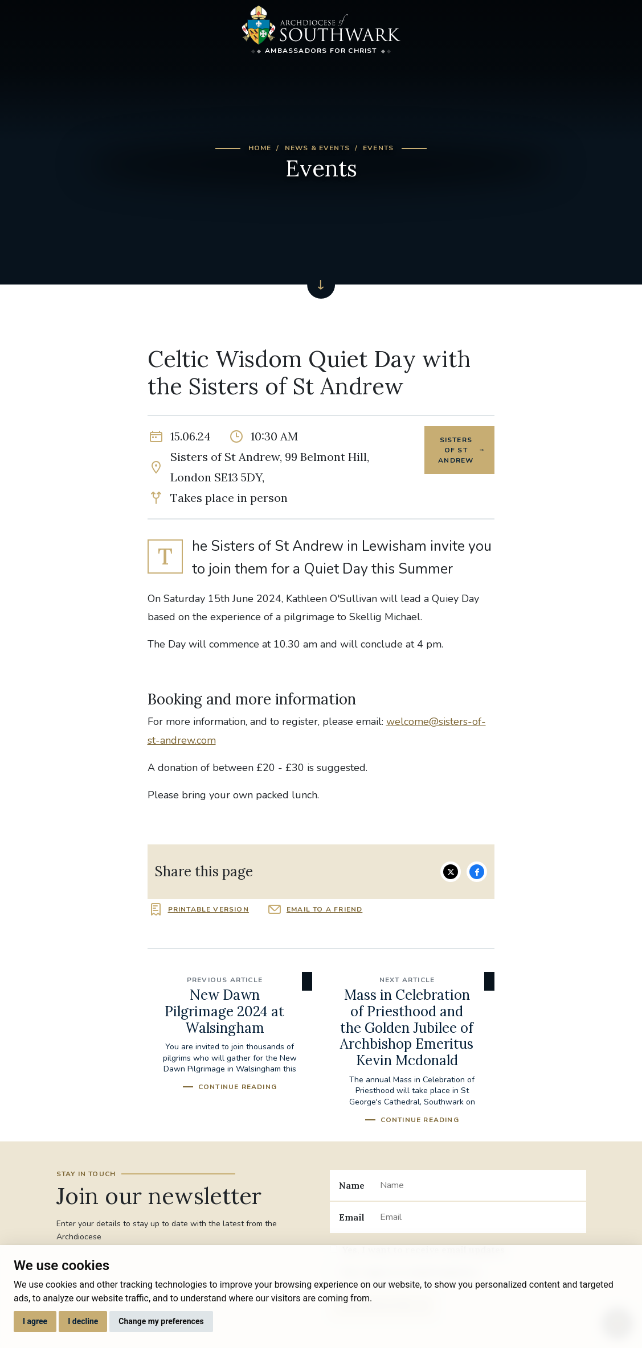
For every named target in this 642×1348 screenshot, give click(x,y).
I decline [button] (83, 1321)
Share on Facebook (477, 871)
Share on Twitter (450, 871)
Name (352, 1185)
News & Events (317, 147)
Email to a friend (324, 909)
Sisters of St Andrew (455, 450)
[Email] (478, 1217)
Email (352, 1217)
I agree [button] (35, 1321)
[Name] (478, 1185)
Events (378, 147)
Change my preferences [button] (160, 1321)
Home (260, 147)
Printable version (208, 909)
